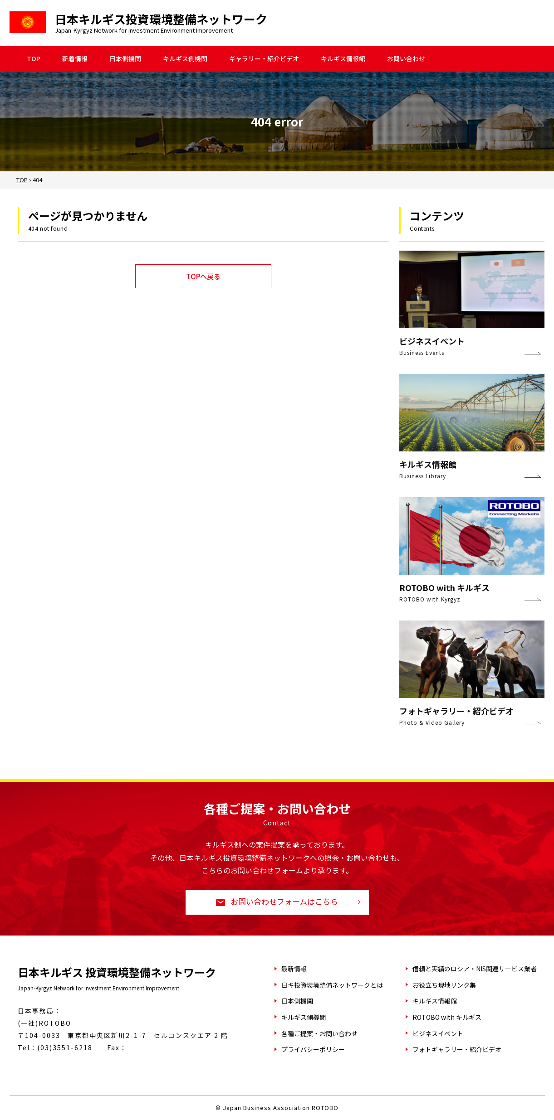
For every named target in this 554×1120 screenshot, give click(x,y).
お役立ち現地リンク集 (444, 984)
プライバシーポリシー (313, 1049)
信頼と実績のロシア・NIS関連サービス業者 (474, 968)
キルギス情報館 (343, 58)
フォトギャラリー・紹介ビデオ (456, 1049)
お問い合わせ (406, 58)
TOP (33, 58)
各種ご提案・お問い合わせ (319, 1033)
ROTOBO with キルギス (446, 1017)
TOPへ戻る (203, 276)
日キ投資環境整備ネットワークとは (332, 984)
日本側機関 (125, 58)
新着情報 (75, 58)
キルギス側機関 (185, 58)
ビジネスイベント (437, 1033)
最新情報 (294, 968)
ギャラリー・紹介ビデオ (264, 58)
